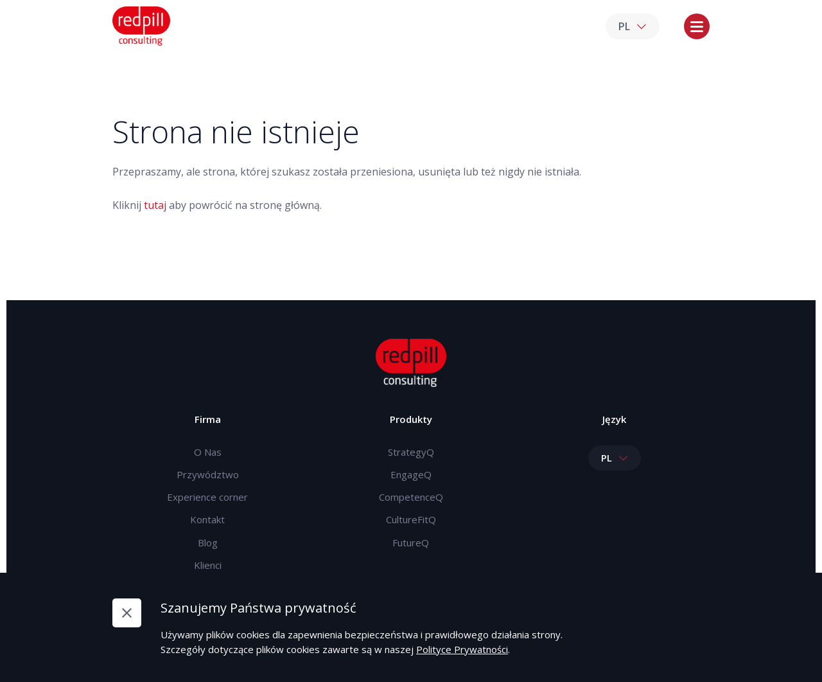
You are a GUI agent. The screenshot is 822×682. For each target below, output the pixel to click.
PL (632, 26)
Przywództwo (208, 474)
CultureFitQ (411, 519)
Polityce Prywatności (462, 649)
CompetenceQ (411, 496)
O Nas (208, 451)
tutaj (155, 205)
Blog (208, 542)
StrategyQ (411, 451)
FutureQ (410, 542)
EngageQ (411, 474)
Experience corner (207, 496)
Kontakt (207, 519)
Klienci (208, 565)
